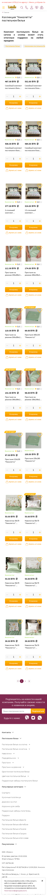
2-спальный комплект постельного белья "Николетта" (13, 211)
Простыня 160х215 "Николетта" (32, 336)
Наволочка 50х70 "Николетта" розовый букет (32, 522)
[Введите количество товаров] (13, 96)
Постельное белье (13, 46)
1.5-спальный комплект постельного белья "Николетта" (32, 211)
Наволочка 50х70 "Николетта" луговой (12, 584)
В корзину (14, 103)
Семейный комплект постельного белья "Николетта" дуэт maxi (13, 87)
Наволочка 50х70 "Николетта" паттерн (12, 522)
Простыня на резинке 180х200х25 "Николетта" (13, 398)
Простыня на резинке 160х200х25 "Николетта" (13, 336)
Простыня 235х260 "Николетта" (32, 459)
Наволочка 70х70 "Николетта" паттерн (12, 646)
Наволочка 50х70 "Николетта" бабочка (32, 584)
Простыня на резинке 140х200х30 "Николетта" (13, 274)
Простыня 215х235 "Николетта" (12, 460)
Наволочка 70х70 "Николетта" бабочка (32, 646)
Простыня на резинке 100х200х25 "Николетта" (33, 398)
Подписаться (38, 711)
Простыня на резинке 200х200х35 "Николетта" (33, 274)
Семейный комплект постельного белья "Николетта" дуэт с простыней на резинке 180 (33, 87)
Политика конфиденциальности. (15, 891)
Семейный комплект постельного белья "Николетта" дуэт (33, 149)
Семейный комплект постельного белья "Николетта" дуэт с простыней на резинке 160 (13, 149)
